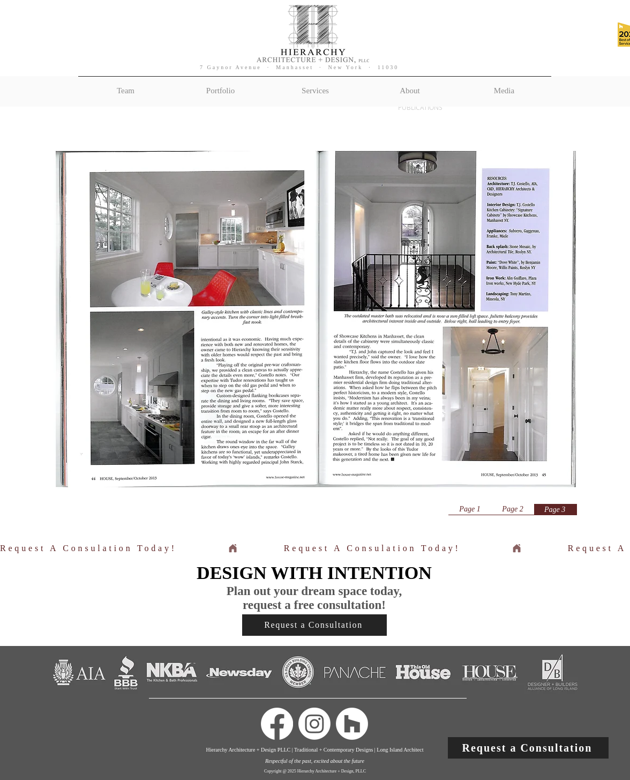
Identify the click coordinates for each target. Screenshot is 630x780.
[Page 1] (469, 509)
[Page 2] (512, 509)
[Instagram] (314, 724)
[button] (528, 748)
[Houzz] (352, 724)
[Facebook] (277, 724)
